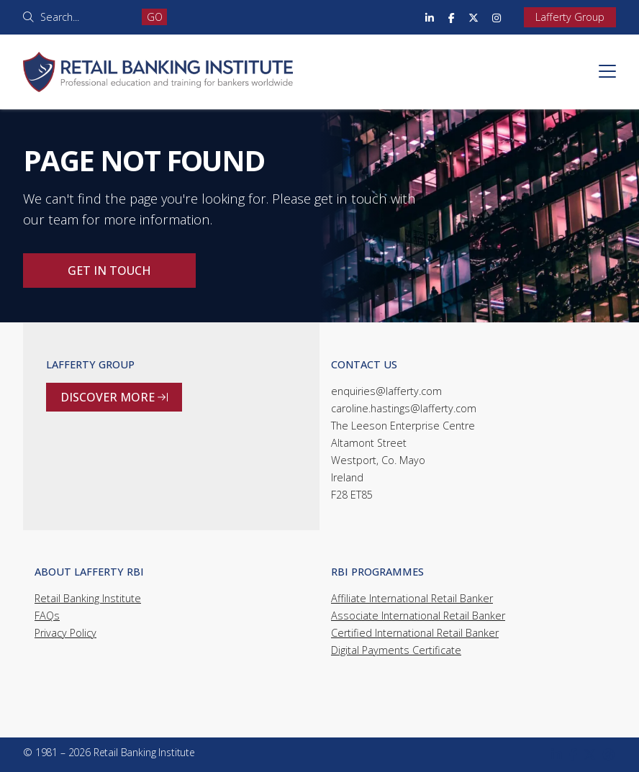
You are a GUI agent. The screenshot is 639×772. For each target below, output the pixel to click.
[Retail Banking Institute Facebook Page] (451, 17)
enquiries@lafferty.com (386, 391)
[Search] (86, 17)
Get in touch (109, 270)
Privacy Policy (65, 633)
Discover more (114, 397)
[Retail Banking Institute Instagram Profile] (496, 17)
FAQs (47, 615)
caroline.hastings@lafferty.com (403, 408)
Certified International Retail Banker (415, 633)
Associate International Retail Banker (418, 615)
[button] (607, 71)
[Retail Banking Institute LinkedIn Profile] (429, 17)
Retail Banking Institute (88, 598)
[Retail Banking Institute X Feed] (473, 17)
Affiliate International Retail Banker (412, 598)
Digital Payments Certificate (396, 650)
